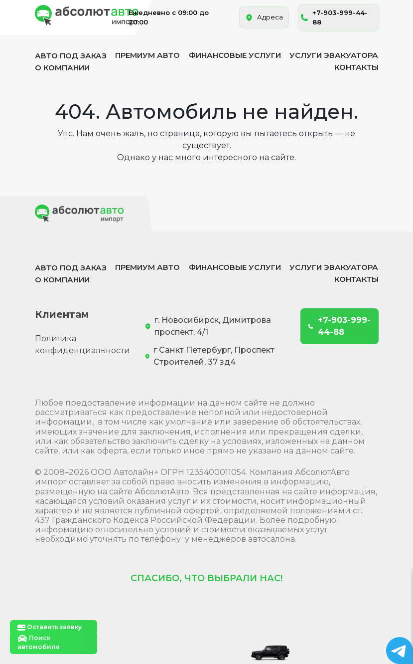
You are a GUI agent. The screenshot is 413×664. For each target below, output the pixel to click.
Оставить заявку (49, 627)
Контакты (356, 67)
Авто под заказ (71, 55)
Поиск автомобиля (38, 642)
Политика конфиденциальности (82, 344)
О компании (62, 67)
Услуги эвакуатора (333, 55)
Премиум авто (147, 55)
